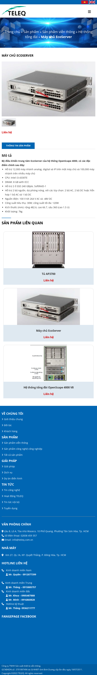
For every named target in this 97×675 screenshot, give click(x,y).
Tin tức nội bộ (11, 502)
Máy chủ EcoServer (48, 330)
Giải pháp (9, 466)
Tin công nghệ (12, 490)
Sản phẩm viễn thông (58, 31)
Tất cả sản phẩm (13, 454)
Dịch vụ (8, 472)
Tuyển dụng (10, 508)
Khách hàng (10, 431)
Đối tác (8, 425)
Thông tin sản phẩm (18, 145)
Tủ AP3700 (48, 274)
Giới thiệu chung (13, 419)
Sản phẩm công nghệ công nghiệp (23, 448)
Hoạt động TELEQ (13, 496)
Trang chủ (12, 31)
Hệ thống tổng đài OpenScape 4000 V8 (49, 387)
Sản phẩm (31, 31)
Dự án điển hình (13, 478)
